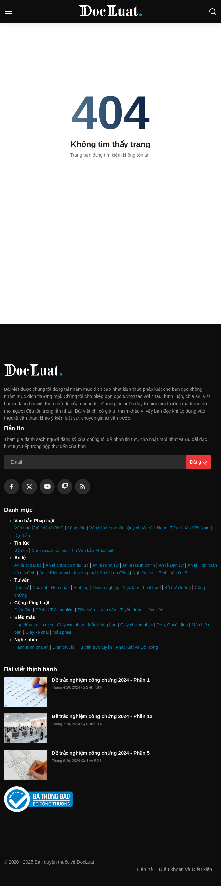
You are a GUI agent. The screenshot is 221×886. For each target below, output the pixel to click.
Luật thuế (152, 587)
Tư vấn (22, 580)
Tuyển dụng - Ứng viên (141, 609)
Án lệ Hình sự (105, 565)
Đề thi (40, 609)
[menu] (8, 11)
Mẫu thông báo (102, 624)
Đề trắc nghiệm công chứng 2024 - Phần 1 (101, 680)
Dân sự (21, 587)
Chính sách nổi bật (50, 550)
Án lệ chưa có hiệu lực (66, 565)
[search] (213, 11)
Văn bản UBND (49, 527)
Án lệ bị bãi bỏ (28, 565)
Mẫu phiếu (62, 632)
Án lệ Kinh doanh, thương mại (67, 572)
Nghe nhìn (25, 639)
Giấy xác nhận (70, 624)
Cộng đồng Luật (31, 602)
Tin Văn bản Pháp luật (92, 550)
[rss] (82, 486)
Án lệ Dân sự (171, 565)
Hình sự (81, 587)
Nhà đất (39, 587)
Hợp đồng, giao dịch (33, 624)
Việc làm (131, 587)
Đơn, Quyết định (172, 624)
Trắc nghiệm (61, 609)
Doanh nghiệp (106, 587)
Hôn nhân (60, 587)
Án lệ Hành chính (138, 565)
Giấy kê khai (37, 632)
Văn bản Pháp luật (34, 520)
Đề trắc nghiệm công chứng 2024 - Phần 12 (102, 716)
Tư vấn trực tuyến (95, 647)
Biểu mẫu (24, 617)
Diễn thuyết (63, 647)
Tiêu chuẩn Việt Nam (189, 527)
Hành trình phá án (31, 647)
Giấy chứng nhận (136, 624)
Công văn (76, 527)
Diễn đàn (23, 609)
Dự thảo (22, 535)
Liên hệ (145, 869)
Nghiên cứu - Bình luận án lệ (160, 572)
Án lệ (20, 557)
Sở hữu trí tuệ (177, 587)
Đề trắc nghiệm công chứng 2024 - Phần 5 (101, 753)
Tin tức (22, 543)
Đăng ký (198, 462)
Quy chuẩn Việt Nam (146, 527)
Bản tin (21, 550)
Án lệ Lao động (114, 572)
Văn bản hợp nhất (106, 527)
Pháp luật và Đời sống (137, 647)
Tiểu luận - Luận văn (96, 609)
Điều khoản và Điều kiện (185, 869)
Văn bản (22, 527)
